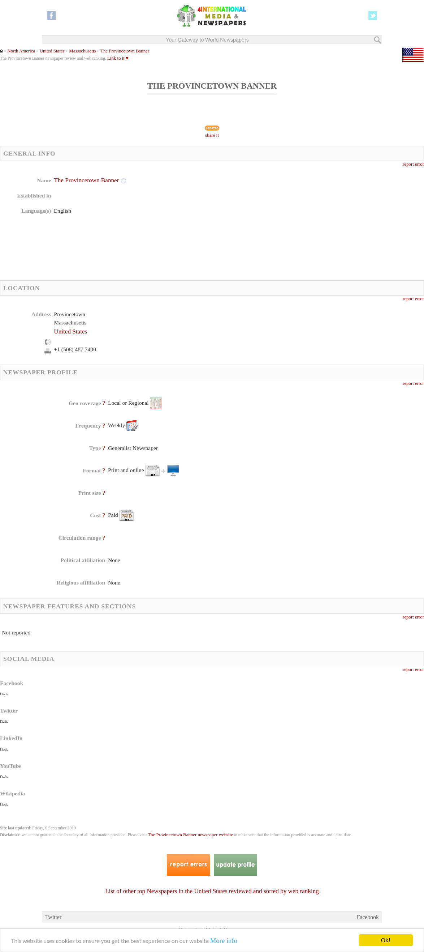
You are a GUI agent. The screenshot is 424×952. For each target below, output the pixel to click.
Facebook (368, 917)
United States (52, 51)
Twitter (53, 917)
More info (223, 941)
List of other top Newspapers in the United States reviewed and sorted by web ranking (212, 891)
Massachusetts (82, 51)
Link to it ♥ (118, 58)
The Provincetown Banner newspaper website (190, 834)
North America (21, 51)
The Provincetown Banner (124, 51)
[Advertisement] (269, 222)
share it (212, 135)
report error (413, 164)
